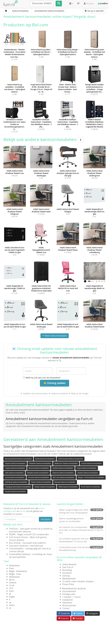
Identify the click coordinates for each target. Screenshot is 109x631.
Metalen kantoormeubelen (38, 473)
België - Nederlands (18, 571)
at (10, 608)
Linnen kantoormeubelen (91, 463)
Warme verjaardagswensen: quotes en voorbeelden (81, 520)
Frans (11, 568)
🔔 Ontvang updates (54, 383)
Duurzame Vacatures (18, 545)
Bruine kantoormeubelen (39, 468)
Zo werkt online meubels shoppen (78, 581)
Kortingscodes (68, 594)
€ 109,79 (94, 84)
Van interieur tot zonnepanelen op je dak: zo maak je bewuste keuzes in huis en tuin (81, 530)
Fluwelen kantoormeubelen (40, 463)
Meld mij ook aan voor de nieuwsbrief (41, 377)
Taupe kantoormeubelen (15, 468)
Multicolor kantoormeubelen (66, 463)
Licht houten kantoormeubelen (70, 459)
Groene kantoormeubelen (38, 477)
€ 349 (94, 49)
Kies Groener (15, 543)
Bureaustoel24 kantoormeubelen (18, 459)
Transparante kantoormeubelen (18, 487)
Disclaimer (67, 573)
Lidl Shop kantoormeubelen (16, 482)
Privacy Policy (68, 584)
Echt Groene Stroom (18, 537)
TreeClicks (13, 528)
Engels (12, 596)
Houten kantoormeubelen (15, 491)
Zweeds (12, 582)
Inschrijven (46, 519)
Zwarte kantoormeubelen (87, 473)
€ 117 (68, 84)
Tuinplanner (67, 599)
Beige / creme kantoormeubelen (91, 477)
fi (9, 599)
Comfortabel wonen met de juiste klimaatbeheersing (81, 548)
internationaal (36, 545)
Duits (11, 591)
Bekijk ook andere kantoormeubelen (43, 139)
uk (10, 602)
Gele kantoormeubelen (14, 473)
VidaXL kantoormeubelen (44, 487)
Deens (12, 605)
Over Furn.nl (67, 567)
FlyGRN (12, 534)
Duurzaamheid (69, 591)
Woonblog (67, 570)
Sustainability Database (20, 554)
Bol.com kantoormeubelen (63, 477)
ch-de (11, 585)
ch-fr (11, 588)
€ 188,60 (94, 119)
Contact (66, 608)
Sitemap (66, 575)
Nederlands (14, 565)
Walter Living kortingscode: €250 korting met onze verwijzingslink (81, 511)
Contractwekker (16, 548)
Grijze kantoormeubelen (86, 468)
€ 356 (41, 84)
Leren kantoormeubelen (14, 477)
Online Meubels (69, 564)
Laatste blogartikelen (70, 504)
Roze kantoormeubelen (90, 487)
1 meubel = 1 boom (71, 597)
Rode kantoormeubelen (44, 459)
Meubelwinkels (69, 578)
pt (10, 593)
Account (89, 3)
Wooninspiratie (69, 605)
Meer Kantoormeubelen (54, 335)
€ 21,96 (14, 120)
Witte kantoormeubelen (67, 487)
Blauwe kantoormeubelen (65, 482)
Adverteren (67, 602)
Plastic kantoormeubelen (41, 482)
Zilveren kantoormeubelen (63, 473)
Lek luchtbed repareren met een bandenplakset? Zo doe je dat (81, 540)
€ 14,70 (14, 49)
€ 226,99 (41, 119)
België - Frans (15, 574)
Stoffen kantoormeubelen (63, 468)
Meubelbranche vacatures (74, 588)
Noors (12, 579)
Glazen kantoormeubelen (15, 463)
